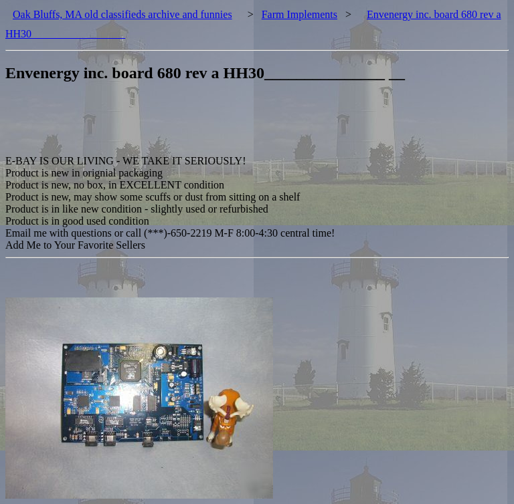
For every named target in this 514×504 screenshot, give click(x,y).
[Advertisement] (249, 125)
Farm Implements (299, 14)
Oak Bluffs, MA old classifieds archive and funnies (122, 14)
